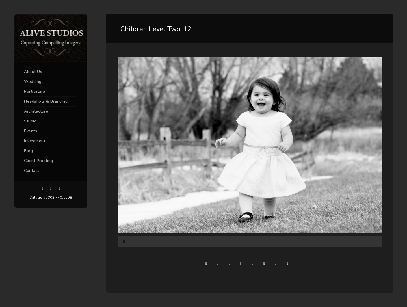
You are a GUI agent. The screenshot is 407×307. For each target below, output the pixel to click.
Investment (34, 141)
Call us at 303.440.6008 (50, 197)
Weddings (34, 81)
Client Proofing (38, 160)
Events (30, 131)
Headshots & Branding (46, 101)
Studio (30, 121)
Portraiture (34, 91)
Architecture (36, 111)
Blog (28, 151)
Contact (31, 170)
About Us (33, 71)
